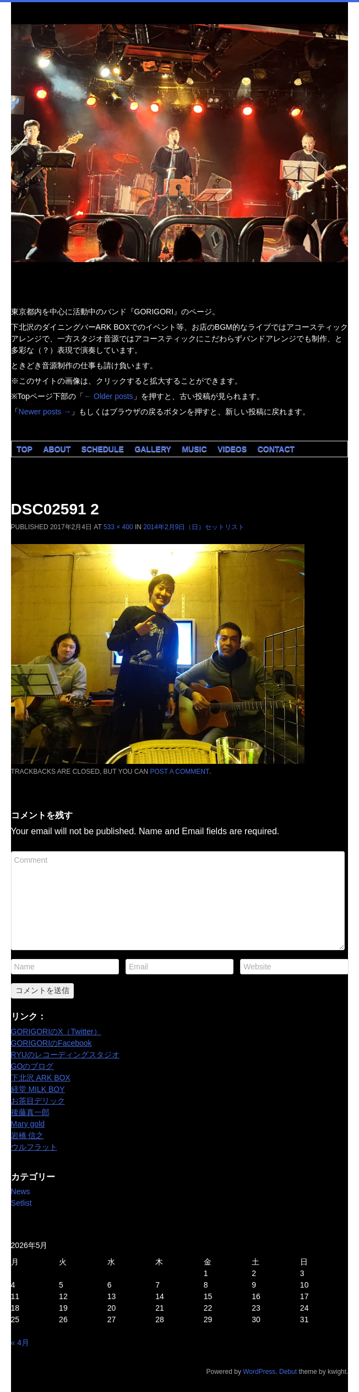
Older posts (108, 396)
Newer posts (45, 411)
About (56, 449)
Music (194, 449)
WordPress (259, 1372)
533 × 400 (118, 527)
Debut (288, 1372)
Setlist (21, 1203)
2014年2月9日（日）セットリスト (193, 527)
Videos (232, 449)
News (20, 1191)
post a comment (180, 771)
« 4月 (20, 1342)
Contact (276, 449)
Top (24, 449)
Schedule (102, 449)
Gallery (152, 449)
